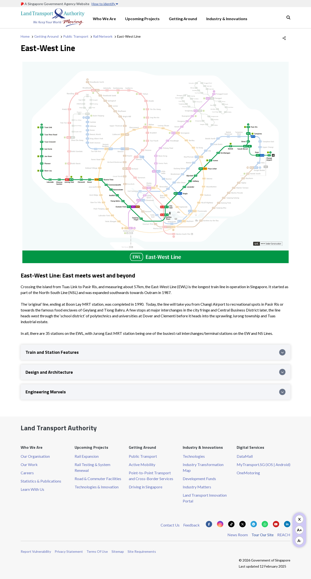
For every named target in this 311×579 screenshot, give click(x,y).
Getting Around (183, 18)
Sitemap (118, 551)
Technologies (194, 456)
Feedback (191, 525)
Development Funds (199, 478)
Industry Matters (197, 486)
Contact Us (170, 525)
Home (25, 36)
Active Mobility (142, 464)
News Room (237, 534)
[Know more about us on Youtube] (276, 524)
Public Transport (75, 36)
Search (288, 17)
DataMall (245, 456)
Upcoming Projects (142, 18)
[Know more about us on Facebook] (209, 524)
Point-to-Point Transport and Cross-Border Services (151, 475)
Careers (27, 472)
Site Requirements (142, 551)
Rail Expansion (87, 456)
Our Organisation (35, 456)
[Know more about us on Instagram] (220, 524)
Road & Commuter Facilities (98, 478)
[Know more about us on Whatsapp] (265, 524)
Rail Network (102, 36)
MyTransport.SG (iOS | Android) (263, 464)
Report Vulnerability (36, 551)
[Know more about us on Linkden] (287, 524)
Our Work (29, 464)
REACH (283, 534)
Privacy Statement (69, 551)
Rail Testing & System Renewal (92, 467)
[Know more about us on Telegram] (254, 524)
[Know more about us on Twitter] (242, 524)
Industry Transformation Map (203, 467)
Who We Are (104, 18)
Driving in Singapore (145, 486)
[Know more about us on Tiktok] (231, 524)
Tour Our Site (262, 534)
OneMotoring (248, 472)
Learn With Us (32, 489)
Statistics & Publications (41, 481)
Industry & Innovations (226, 18)
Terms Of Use (97, 551)
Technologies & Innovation (97, 486)
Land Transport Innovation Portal (205, 498)
